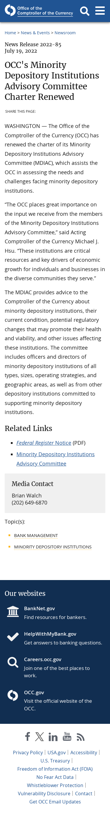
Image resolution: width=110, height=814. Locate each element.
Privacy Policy (28, 752)
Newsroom (65, 32)
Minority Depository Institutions (53, 547)
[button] (84, 11)
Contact (83, 793)
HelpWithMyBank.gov (50, 633)
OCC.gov (34, 692)
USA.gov (57, 752)
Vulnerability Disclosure (44, 793)
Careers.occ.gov (42, 659)
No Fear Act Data (55, 777)
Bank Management (36, 535)
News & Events (35, 32)
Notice (43, 442)
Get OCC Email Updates (55, 801)
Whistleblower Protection (55, 785)
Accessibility (83, 752)
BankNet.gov (39, 608)
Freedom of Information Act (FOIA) (55, 769)
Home (10, 32)
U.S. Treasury (55, 760)
